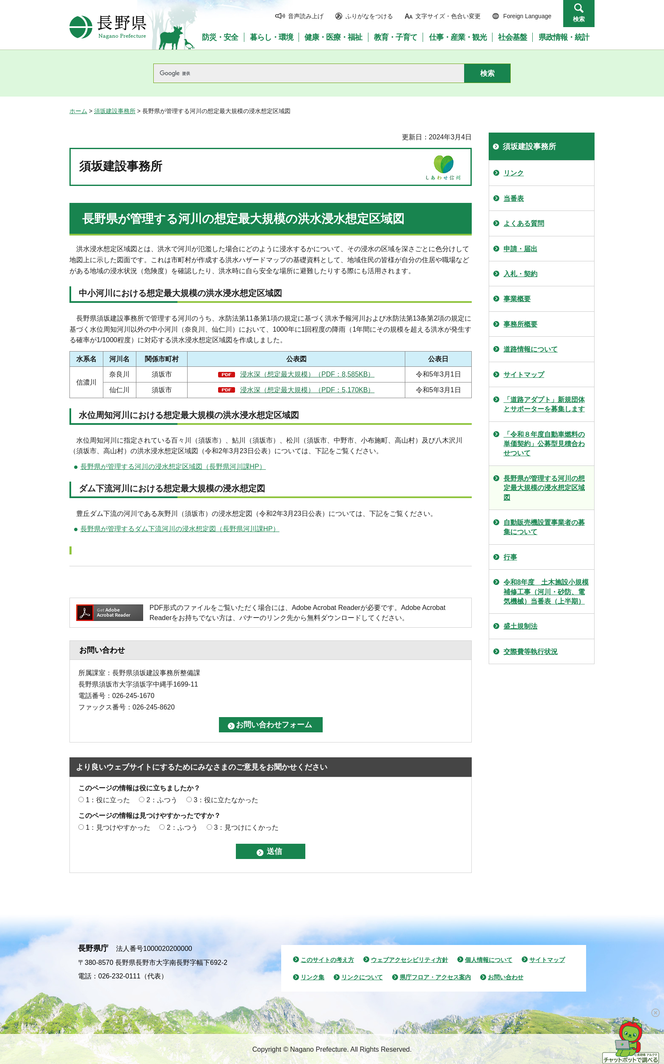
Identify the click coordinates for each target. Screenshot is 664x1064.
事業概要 (517, 298)
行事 (510, 557)
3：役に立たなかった (226, 800)
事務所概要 (520, 324)
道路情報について (531, 349)
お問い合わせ (505, 977)
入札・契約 (520, 273)
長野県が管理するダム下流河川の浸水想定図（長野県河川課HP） (179, 528)
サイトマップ (524, 374)
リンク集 (312, 977)
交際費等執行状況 (531, 651)
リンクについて (362, 977)
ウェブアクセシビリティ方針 (409, 959)
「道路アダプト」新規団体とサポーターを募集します (544, 404)
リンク (514, 173)
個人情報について (488, 959)
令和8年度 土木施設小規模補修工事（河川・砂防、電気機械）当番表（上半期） (546, 592)
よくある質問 (524, 223)
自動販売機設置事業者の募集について (544, 527)
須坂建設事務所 (115, 111)
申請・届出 (520, 248)
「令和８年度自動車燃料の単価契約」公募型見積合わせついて (544, 444)
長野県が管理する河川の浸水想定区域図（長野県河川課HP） (173, 466)
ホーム (78, 111)
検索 (579, 19)
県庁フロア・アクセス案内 (435, 977)
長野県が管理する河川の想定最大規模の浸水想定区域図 (544, 488)
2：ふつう (162, 800)
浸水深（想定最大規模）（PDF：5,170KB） (307, 389)
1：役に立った (108, 800)
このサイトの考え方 (327, 959)
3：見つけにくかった (246, 827)
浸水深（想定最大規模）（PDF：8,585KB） (307, 374)
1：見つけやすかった (118, 827)
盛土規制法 (520, 626)
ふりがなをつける (369, 16)
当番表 (514, 198)
